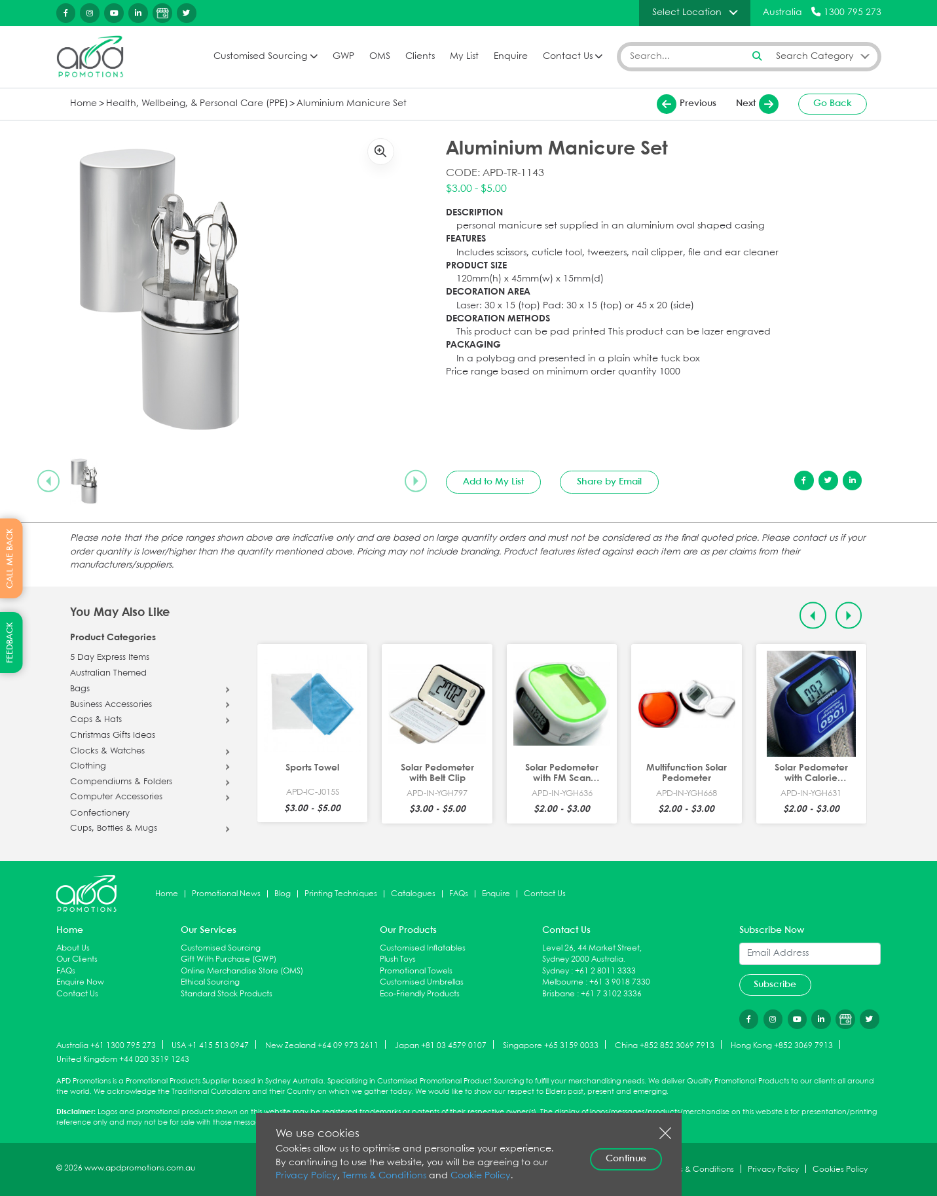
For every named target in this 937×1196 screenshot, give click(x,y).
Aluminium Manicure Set (352, 104)
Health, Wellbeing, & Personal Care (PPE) (197, 104)
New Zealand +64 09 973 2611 (321, 1045)
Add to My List (493, 481)
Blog (282, 893)
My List (464, 56)
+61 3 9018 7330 (619, 982)
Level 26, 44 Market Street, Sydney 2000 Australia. (592, 954)
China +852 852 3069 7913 (664, 1045)
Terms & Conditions (384, 1176)
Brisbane (558, 994)
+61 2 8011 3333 (605, 971)
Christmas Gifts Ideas (112, 736)
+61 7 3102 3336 (611, 994)
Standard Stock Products (226, 994)
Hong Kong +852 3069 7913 (782, 1045)
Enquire (511, 56)
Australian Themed (108, 674)
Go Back (832, 103)
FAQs (458, 893)
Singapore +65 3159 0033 (550, 1045)
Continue (626, 1158)
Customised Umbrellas (422, 982)
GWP (343, 56)
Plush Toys (398, 959)
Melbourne (562, 982)
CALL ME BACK (10, 558)
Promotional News (226, 893)
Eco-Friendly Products (420, 994)
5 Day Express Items (109, 658)
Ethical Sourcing (210, 982)
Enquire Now (80, 982)
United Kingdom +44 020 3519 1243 (122, 1059)
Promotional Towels (416, 971)
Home (83, 104)
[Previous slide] (48, 481)
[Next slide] (416, 481)
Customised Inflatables (423, 948)
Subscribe (775, 984)
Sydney (555, 971)
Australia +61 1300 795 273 (106, 1045)
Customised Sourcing (260, 56)
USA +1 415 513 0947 (210, 1045)
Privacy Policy (306, 1176)
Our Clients (77, 959)
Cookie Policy (480, 1176)
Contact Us (568, 56)
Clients (420, 56)
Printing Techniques (340, 893)
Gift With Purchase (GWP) (228, 959)
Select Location (687, 12)
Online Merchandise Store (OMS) (242, 971)
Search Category (815, 56)
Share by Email (609, 481)
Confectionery (100, 814)
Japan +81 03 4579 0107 (441, 1045)
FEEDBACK (10, 642)
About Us (73, 948)
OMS (379, 56)
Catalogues (413, 893)
